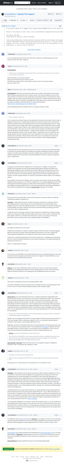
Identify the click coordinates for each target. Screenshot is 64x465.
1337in (10, 66)
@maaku (34, 419)
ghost (9, 89)
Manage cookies (49, 456)
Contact (42, 456)
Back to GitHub (41, 3)
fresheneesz (11, 193)
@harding (19, 434)
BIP (52, 422)
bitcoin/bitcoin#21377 (47, 432)
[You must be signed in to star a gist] (51, 14)
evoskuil (10, 250)
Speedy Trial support (26, 14)
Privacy (17, 456)
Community (32, 456)
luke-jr (9, 224)
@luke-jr (9, 268)
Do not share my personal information (32, 458)
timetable (45, 326)
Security (22, 456)
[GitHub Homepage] (27, 461)
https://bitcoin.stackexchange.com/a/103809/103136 (21, 104)
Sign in (51, 3)
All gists (34, 3)
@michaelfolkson (12, 441)
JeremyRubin (11, 264)
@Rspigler (10, 373)
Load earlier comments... (34, 50)
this (23, 419)
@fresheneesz (11, 297)
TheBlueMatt (11, 54)
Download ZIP (58, 20)
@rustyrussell (35, 187)
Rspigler (10, 351)
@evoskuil (19, 343)
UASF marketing (32, 398)
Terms (12, 456)
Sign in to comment (54, 449)
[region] (32, 37)
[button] (51, 20)
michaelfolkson (10, 14)
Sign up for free (8, 449)
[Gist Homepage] (8, 3)
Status (26, 456)
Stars (24, 20)
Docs (37, 456)
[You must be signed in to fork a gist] (59, 14)
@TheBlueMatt (11, 70)
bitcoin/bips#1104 (12, 432)
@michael (10, 202)
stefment (10, 278)
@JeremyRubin (11, 343)
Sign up (57, 3)
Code (4, 20)
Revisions (13, 20)
